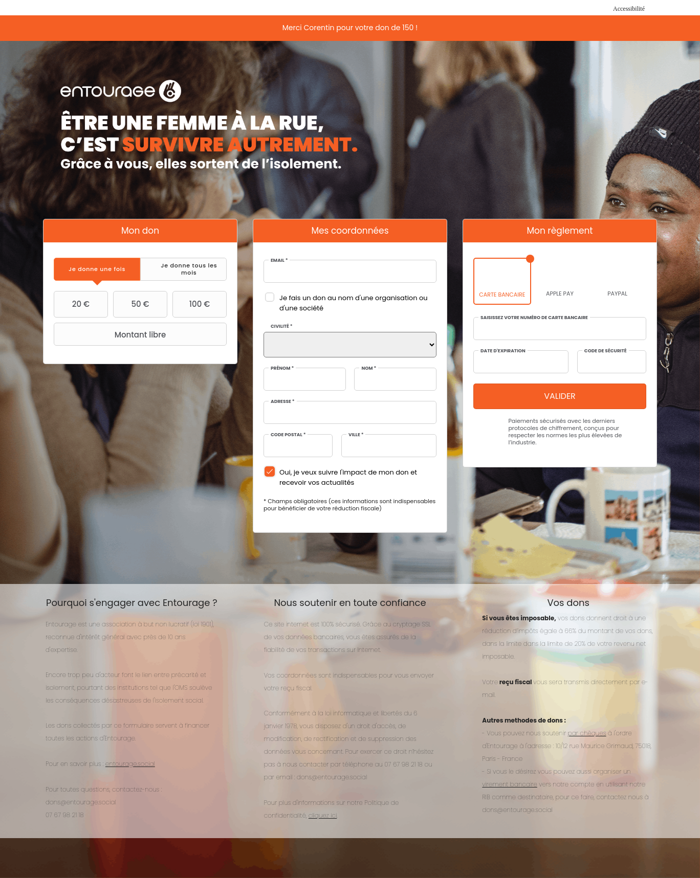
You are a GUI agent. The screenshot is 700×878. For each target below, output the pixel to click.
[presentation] (97, 269)
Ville (355, 435)
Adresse (283, 401)
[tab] (97, 269)
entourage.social (130, 763)
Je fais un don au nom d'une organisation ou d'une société (353, 303)
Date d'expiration (503, 351)
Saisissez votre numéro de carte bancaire (534, 318)
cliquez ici (323, 815)
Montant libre (111, 334)
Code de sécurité (605, 351)
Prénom (282, 368)
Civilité (282, 326)
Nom (368, 368)
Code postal (288, 435)
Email (279, 260)
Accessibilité (629, 8)
